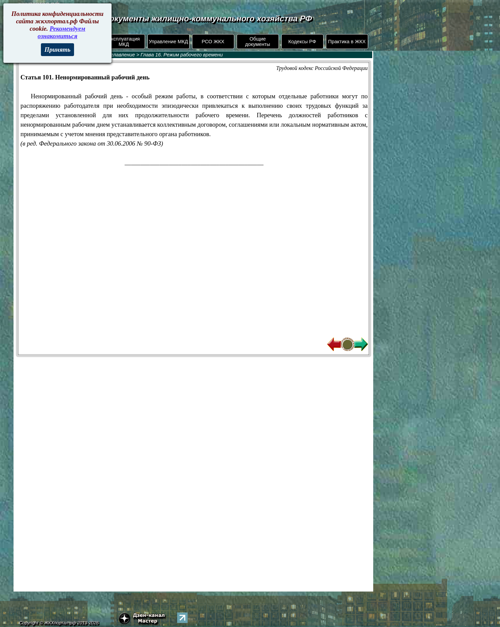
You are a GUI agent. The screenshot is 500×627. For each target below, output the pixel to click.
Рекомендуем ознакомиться (61, 32)
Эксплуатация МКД (124, 41)
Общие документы (257, 41)
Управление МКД (168, 41)
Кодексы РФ (302, 41)
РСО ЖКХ (212, 41)
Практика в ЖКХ (347, 41)
